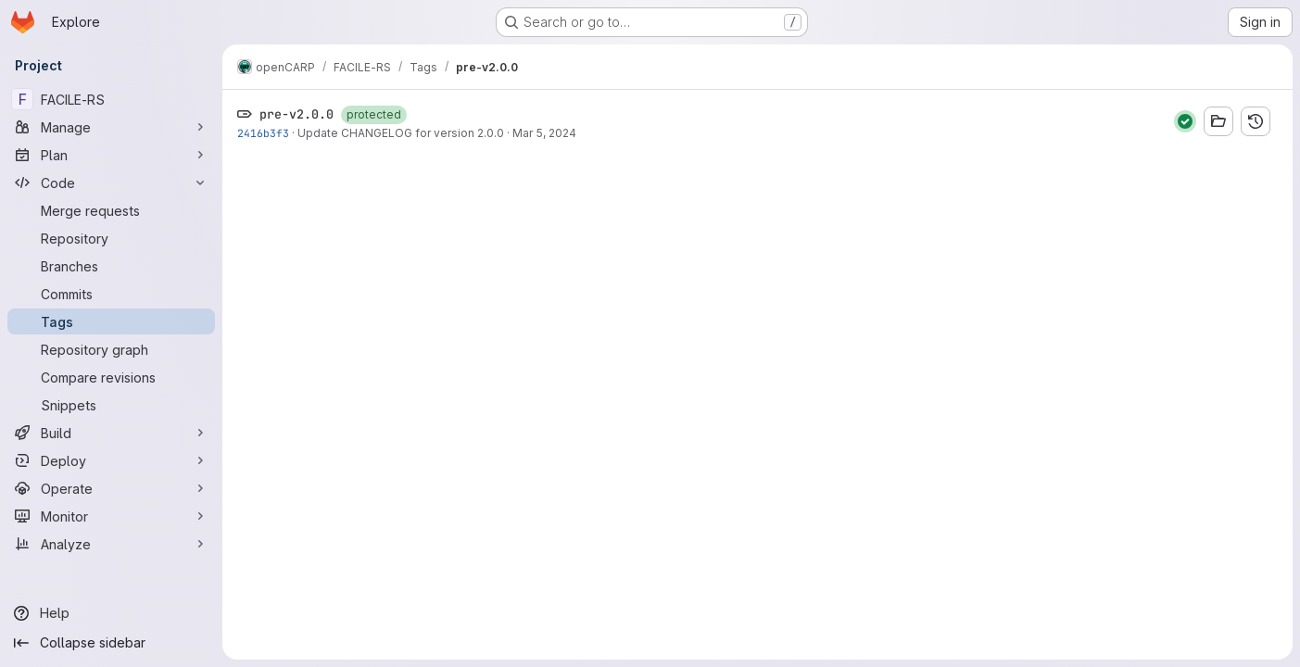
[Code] (111, 182)
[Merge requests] (111, 210)
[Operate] (111, 488)
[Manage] (111, 127)
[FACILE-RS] (111, 99)
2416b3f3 (263, 133)
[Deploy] (111, 460)
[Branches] (111, 266)
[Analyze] (111, 544)
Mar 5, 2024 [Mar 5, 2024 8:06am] (544, 133)
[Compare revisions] (111, 377)
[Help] (111, 613)
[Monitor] (111, 516)
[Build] (111, 433)
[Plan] (111, 155)
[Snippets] (111, 405)
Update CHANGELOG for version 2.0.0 (400, 133)
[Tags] (111, 321)
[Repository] (111, 238)
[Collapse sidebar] (111, 643)
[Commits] (111, 294)
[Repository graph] (111, 349)
